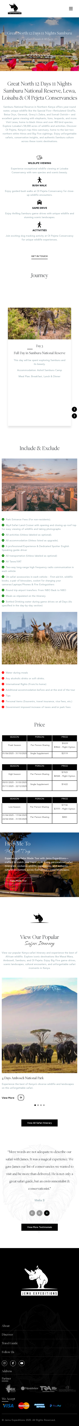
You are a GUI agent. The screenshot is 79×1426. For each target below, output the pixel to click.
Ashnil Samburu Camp (49, 388)
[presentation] (74, 409)
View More (13, 1112)
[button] (35, 1119)
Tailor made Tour (32, 881)
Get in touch (39, 256)
